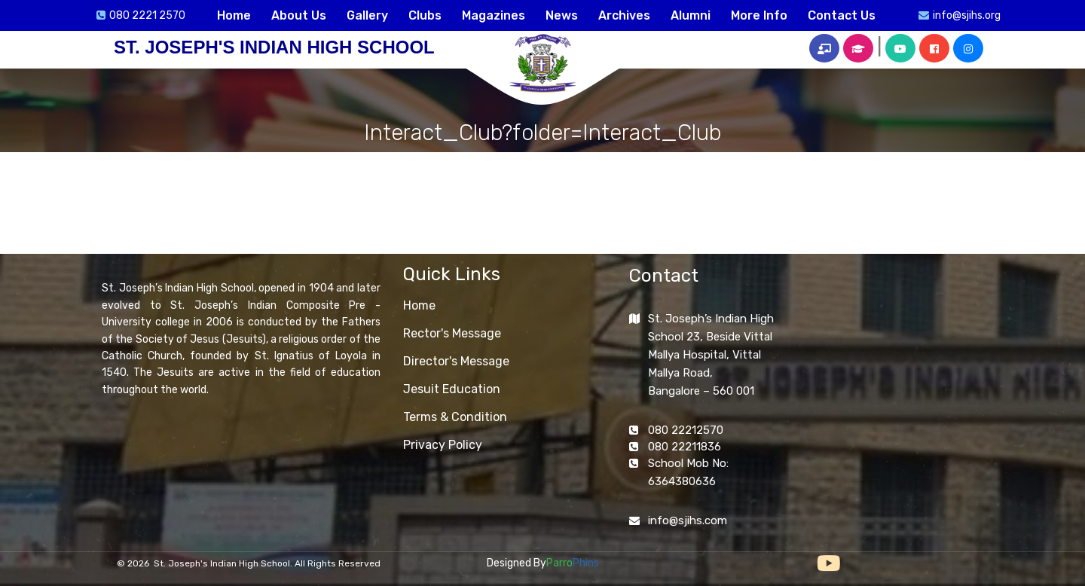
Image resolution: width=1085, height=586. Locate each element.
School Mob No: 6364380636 (688, 472)
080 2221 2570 (147, 15)
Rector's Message (452, 333)
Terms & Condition (455, 417)
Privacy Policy (442, 445)
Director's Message (456, 361)
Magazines (493, 15)
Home (234, 15)
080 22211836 (684, 446)
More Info (759, 15)
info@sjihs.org (967, 15)
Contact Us (842, 15)
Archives (624, 15)
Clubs (425, 15)
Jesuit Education (451, 389)
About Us (298, 15)
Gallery (367, 15)
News (562, 15)
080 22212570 (685, 430)
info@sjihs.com (687, 520)
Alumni (691, 15)
